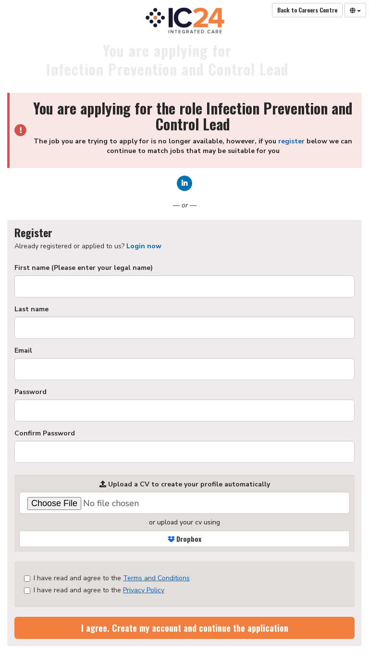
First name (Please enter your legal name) (83, 267)
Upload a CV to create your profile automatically (184, 484)
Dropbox (184, 539)
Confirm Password (44, 433)
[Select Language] (355, 10)
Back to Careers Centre (307, 10)
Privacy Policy (143, 590)
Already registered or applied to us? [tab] (87, 246)
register (291, 141)
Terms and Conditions (156, 578)
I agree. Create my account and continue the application (184, 628)
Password (30, 391)
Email (23, 350)
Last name (31, 309)
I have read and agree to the (107, 578)
